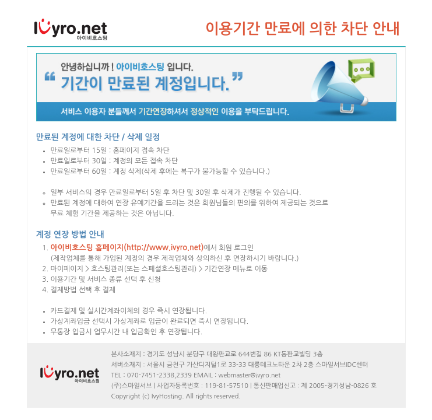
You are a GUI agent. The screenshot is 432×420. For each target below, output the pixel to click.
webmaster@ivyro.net (250, 375)
